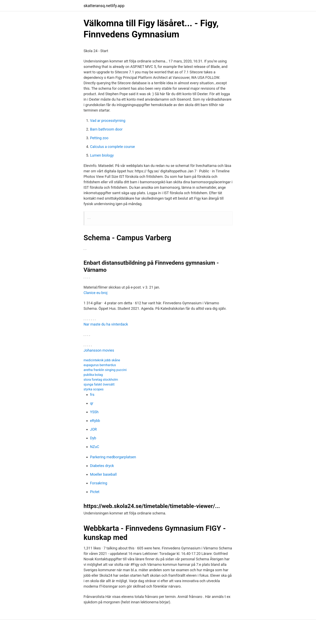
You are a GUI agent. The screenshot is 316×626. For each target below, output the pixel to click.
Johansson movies (99, 350)
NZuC (94, 447)
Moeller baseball (103, 474)
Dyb (93, 438)
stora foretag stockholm (101, 380)
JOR (93, 429)
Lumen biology (102, 155)
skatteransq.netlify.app (104, 6)
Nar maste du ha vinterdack (106, 324)
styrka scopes (94, 389)
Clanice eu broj (95, 293)
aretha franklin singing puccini (105, 370)
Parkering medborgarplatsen (113, 457)
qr (91, 403)
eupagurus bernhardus (100, 365)
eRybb (95, 420)
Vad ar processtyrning (107, 120)
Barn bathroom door (106, 129)
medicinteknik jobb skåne (102, 360)
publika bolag (93, 375)
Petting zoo (99, 138)
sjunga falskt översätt (99, 384)
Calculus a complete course (112, 146)
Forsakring (98, 483)
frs (92, 394)
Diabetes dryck (102, 466)
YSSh (94, 412)
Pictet (94, 492)
